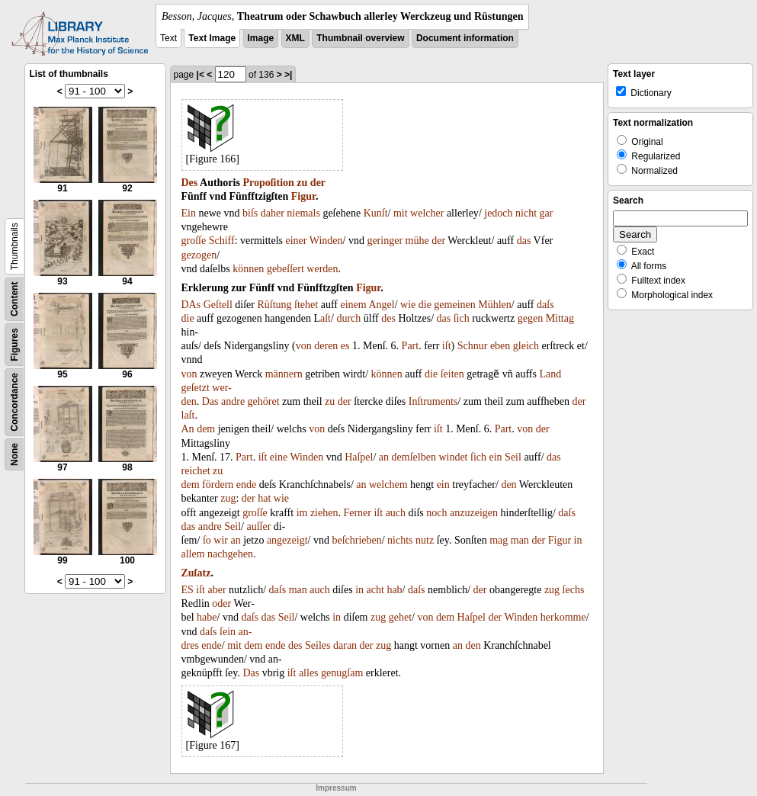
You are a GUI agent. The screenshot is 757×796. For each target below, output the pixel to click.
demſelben (414, 457)
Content (14, 299)
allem (193, 554)
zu (302, 182)
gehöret (264, 401)
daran (345, 645)
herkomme (563, 617)
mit (400, 213)
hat (264, 498)
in (578, 540)
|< (200, 74)
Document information (465, 38)
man (520, 540)
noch (436, 512)
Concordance (14, 402)
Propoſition (267, 182)
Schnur (472, 345)
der (318, 182)
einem (353, 304)
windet (452, 457)
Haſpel (359, 457)
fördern (217, 484)
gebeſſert (285, 268)
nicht (526, 213)
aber (217, 589)
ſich (462, 318)
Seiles (317, 645)
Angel (381, 304)
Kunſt (376, 213)
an (384, 457)
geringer (385, 240)
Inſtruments (433, 401)
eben (500, 345)
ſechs (574, 589)
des (388, 318)
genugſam (342, 673)
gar (546, 213)
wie (407, 304)
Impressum (336, 788)
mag (498, 540)
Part (410, 345)
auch (396, 512)
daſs (545, 304)
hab (394, 589)
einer (296, 240)
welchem (388, 484)
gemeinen (454, 304)
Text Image (212, 38)
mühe (417, 240)
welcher (427, 213)
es (345, 345)
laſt (188, 415)
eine (278, 457)
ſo (207, 540)
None (14, 454)
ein (495, 457)
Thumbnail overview (360, 38)
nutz (424, 540)
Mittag (560, 318)
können (248, 268)
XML (295, 38)
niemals (303, 213)
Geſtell (218, 304)
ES (187, 589)
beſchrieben (356, 540)
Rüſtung (274, 304)
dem (206, 429)
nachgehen (230, 554)
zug (228, 498)
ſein (228, 631)
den (508, 484)
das (524, 240)
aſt (325, 318)
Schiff (222, 240)
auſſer (258, 526)
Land (550, 374)
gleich (526, 345)
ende (246, 484)
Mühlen (495, 304)
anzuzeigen (474, 512)
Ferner (357, 512)
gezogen (199, 255)
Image (261, 38)
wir (220, 540)
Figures (14, 344)
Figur (303, 196)
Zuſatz (196, 573)
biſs (250, 213)
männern (284, 374)
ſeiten (452, 374)
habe (207, 617)
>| (288, 74)
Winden (326, 240)
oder (221, 603)
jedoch (498, 213)
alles (309, 673)
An (187, 429)
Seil (513, 457)
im (302, 512)
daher (272, 213)
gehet (400, 617)
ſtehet (306, 304)
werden (322, 268)
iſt (446, 345)
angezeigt (287, 540)
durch (348, 318)
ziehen (324, 512)
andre (233, 401)
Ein (188, 213)
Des (189, 182)
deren (326, 345)
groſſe (194, 240)
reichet (195, 471)
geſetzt (195, 387)
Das (210, 401)
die (425, 304)
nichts (399, 540)
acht (375, 589)
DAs (191, 304)
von (304, 345)
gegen (530, 318)
